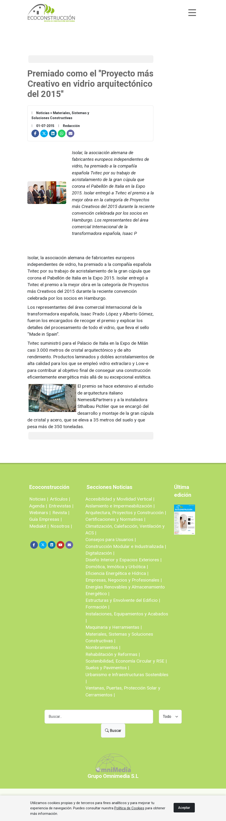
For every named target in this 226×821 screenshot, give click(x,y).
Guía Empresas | (45, 519)
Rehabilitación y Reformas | (112, 654)
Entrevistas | (61, 506)
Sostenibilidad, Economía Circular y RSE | (126, 661)
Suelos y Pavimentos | (107, 667)
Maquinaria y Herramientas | (113, 627)
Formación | (97, 607)
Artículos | (60, 499)
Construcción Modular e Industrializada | (125, 546)
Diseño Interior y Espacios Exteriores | (123, 560)
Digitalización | (99, 553)
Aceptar (184, 808)
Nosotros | (61, 526)
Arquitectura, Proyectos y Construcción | (125, 512)
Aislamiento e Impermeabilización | (120, 506)
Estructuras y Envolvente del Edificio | (122, 600)
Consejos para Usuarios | (110, 539)
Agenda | (38, 506)
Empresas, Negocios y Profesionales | (123, 580)
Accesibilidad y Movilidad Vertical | (119, 499)
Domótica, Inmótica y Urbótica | (116, 566)
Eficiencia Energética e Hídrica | (116, 573)
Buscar (113, 731)
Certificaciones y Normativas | (115, 519)
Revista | (60, 512)
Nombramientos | (102, 647)
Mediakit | (39, 526)
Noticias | (38, 499)
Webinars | (39, 512)
